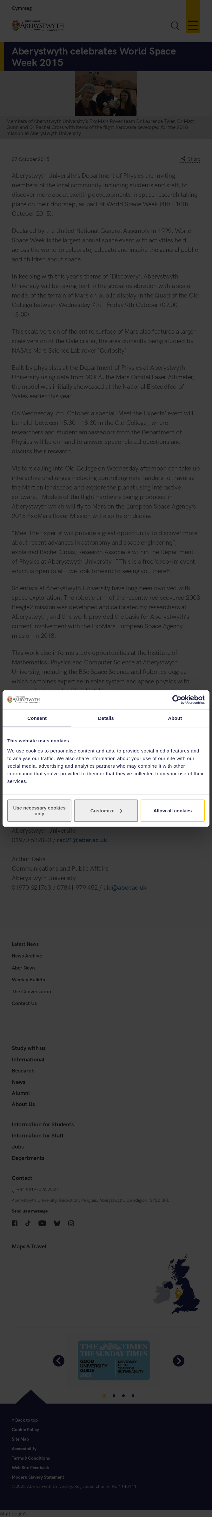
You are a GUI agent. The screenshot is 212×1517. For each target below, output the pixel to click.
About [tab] (175, 718)
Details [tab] (106, 718)
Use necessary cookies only (39, 810)
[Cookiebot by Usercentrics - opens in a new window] (177, 700)
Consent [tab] (37, 718)
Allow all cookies (172, 810)
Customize (106, 810)
